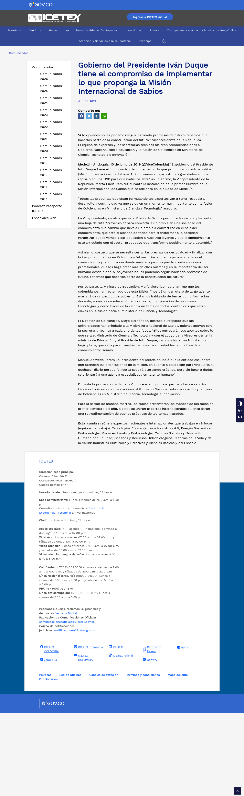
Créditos (35, 30)
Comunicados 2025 (51, 88)
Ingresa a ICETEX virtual (150, 17)
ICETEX (115, 729)
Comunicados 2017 (51, 184)
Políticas (45, 757)
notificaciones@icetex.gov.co (74, 713)
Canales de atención (103, 757)
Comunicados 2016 (51, 196)
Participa (145, 41)
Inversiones (133, 30)
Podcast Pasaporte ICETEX (47, 208)
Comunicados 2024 (51, 100)
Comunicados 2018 (51, 172)
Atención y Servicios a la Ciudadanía (105, 41)
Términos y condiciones (143, 757)
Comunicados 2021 (51, 136)
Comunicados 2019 (51, 160)
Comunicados (43, 67)
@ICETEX (48, 742)
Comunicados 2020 (51, 148)
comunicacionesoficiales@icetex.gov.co (67, 704)
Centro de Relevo (151, 732)
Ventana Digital (66, 695)
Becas (53, 30)
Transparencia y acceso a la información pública (201, 30)
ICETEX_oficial (120, 738)
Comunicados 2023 (51, 112)
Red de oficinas (70, 757)
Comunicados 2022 (51, 124)
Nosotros (14, 30)
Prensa (154, 30)
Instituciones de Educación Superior (91, 30)
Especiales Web (44, 218)
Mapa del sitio (178, 757)
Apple (182, 730)
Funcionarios (48, 761)
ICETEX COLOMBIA (49, 732)
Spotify (149, 742)
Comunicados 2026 (51, 76)
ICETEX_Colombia (88, 729)
